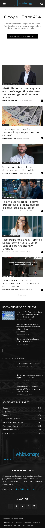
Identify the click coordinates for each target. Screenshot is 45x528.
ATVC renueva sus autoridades (29, 364)
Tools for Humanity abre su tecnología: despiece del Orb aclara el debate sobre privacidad (28, 328)
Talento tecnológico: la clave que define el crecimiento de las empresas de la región (20, 204)
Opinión (5, 125)
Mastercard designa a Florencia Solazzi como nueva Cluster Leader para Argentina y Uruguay (22, 244)
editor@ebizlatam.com (24, 489)
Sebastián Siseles (9, 138)
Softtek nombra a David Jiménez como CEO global (19, 168)
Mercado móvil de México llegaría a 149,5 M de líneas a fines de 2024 (28, 389)
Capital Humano (8, 197)
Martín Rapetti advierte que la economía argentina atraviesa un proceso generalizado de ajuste (21, 93)
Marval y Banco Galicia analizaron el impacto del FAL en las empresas (21, 283)
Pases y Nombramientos (11, 163)
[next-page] (7, 350)
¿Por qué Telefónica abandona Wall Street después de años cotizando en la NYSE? (29, 314)
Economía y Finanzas (10, 84)
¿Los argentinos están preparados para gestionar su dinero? (20, 132)
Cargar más (22, 295)
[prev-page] (3, 350)
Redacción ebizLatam (10, 100)
